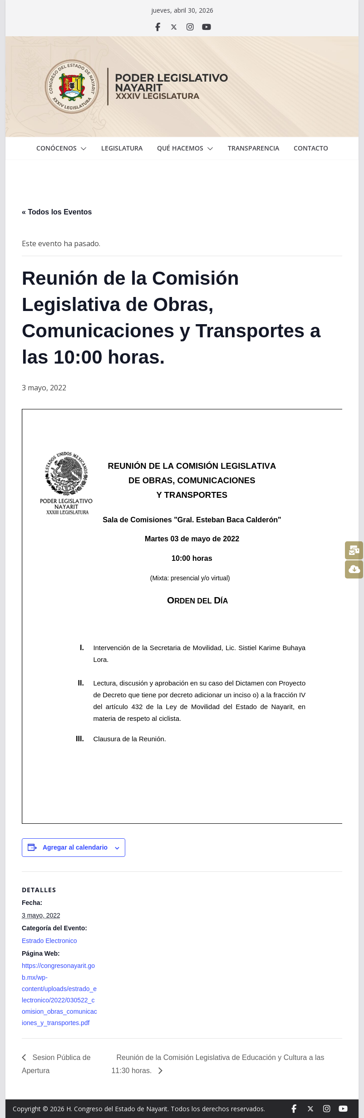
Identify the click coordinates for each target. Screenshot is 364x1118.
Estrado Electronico (49, 940)
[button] (82, 149)
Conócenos (56, 148)
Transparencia (253, 148)
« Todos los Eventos (57, 212)
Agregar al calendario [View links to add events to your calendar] (75, 847)
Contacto (311, 148)
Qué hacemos (180, 148)
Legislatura (122, 148)
